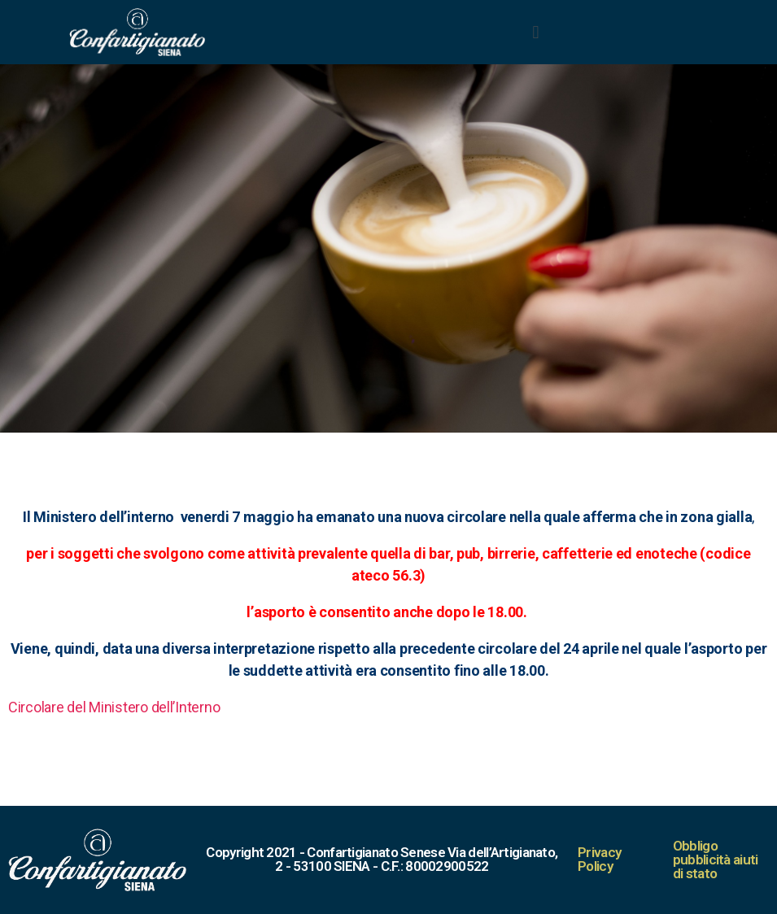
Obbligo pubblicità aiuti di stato (715, 859)
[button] (535, 31)
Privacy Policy (599, 859)
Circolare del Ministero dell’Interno (114, 707)
